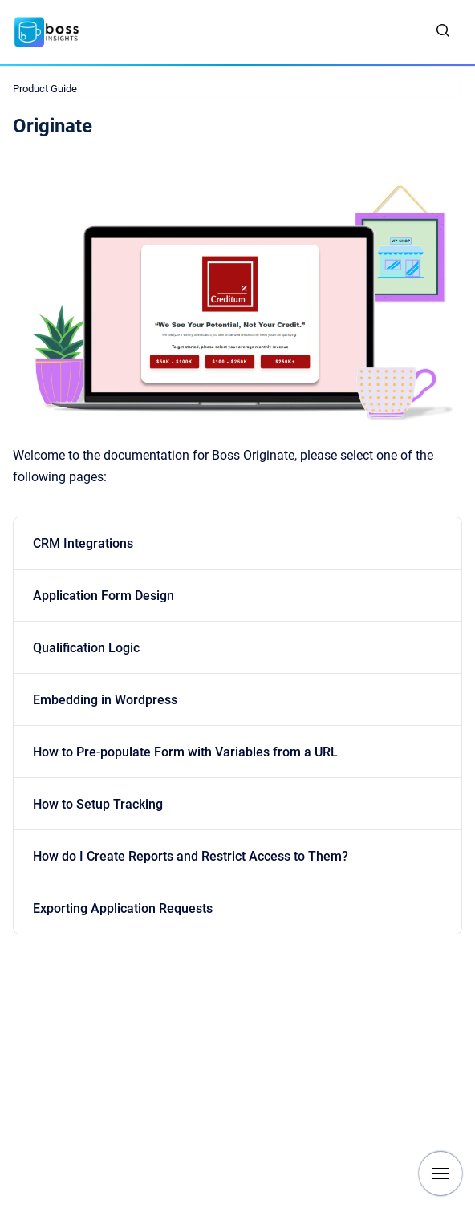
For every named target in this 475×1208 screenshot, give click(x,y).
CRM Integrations (83, 543)
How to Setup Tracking (98, 804)
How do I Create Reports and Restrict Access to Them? (190, 856)
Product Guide (45, 89)
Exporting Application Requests (123, 908)
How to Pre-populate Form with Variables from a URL (185, 752)
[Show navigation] (440, 1173)
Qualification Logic (86, 647)
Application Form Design (103, 595)
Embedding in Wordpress (105, 699)
